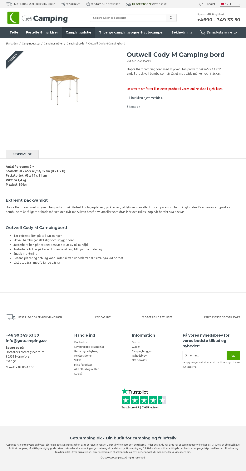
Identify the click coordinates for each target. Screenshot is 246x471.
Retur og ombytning (86, 351)
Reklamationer (83, 355)
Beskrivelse (22, 154)
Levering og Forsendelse (89, 346)
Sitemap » (133, 106)
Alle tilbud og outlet (86, 369)
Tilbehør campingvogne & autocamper (131, 32)
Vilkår (77, 360)
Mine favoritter (83, 364)
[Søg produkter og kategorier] (128, 18)
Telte (14, 32)
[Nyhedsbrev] (233, 355)
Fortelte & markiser (42, 32)
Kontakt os (81, 342)
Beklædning (181, 32)
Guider (136, 346)
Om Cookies (139, 360)
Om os (136, 342)
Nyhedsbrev (139, 355)
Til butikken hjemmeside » (145, 98)
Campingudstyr (78, 32)
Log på (211, 4)
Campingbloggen (142, 351)
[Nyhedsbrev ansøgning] (205, 355)
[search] (171, 18)
